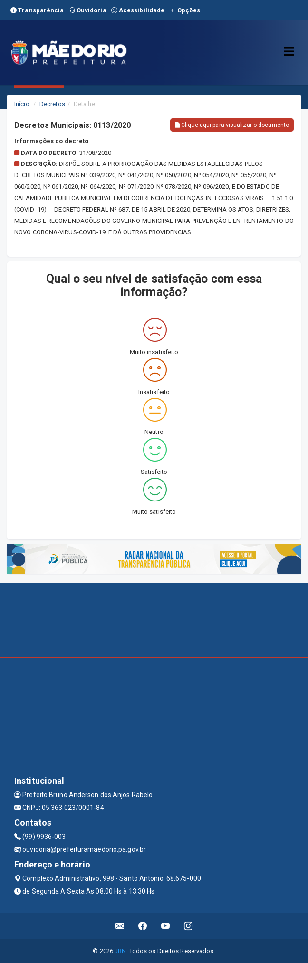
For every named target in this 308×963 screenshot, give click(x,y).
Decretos (52, 103)
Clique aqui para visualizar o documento (232, 125)
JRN (120, 950)
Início (21, 103)
